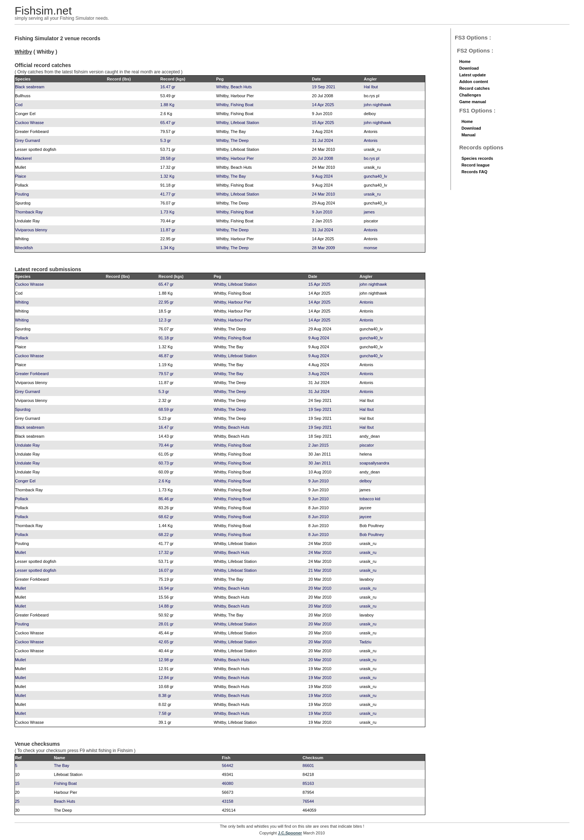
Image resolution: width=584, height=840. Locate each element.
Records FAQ (474, 171)
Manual (468, 135)
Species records (477, 158)
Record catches (474, 88)
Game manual (472, 101)
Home (465, 61)
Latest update (472, 75)
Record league (475, 165)
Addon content (473, 81)
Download (469, 68)
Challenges (470, 95)
